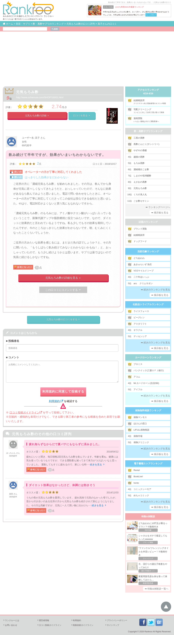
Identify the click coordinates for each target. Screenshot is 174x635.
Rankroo (148, 631)
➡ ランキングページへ (158, 207)
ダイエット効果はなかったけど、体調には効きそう (62, 485)
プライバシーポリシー (116, 620)
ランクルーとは (11, 620)
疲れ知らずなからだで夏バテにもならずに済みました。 (65, 444)
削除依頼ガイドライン (82, 625)
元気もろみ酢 (27, 92)
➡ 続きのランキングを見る (155, 289)
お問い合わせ (10, 625)
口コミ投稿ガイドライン (26, 412)
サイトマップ (112, 625)
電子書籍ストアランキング (148, 463)
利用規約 (56, 401)
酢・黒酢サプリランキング (148, 131)
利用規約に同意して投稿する (63, 391)
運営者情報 (43, 620)
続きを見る (97, 464)
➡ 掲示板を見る (160, 212)
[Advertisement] (87, 57)
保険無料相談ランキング (148, 410)
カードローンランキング (148, 357)
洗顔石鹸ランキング (148, 251)
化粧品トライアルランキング (148, 304)
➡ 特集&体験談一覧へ (156, 588)
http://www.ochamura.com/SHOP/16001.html (39, 97)
